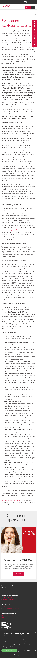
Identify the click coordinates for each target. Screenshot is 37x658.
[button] (18, 655)
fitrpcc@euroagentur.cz (9, 599)
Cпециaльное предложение (35, 33)
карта (3, 590)
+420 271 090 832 (7, 597)
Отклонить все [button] (26, 650)
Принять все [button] (9, 650)
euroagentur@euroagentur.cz (17, 230)
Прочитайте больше (11, 647)
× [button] (35, 632)
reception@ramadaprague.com (11, 608)
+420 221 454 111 (7, 606)
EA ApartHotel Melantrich (8, 615)
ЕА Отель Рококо (6, 618)
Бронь (28, 7)
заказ (18, 574)
